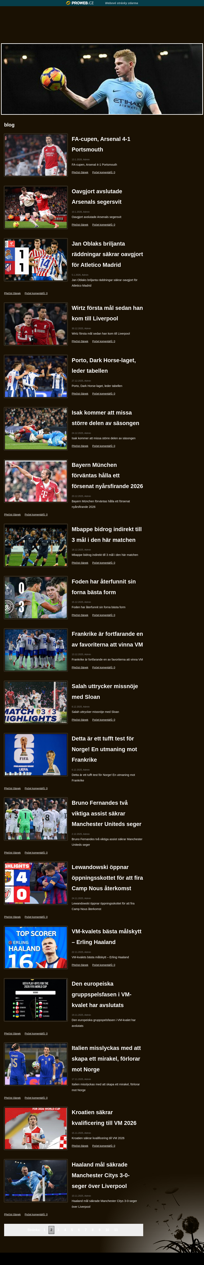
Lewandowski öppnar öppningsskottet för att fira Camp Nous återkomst (107, 877)
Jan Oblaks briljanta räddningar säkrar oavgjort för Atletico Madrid (107, 254)
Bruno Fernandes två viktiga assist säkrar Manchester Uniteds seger (106, 813)
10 (107, 1230)
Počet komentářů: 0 (103, 172)
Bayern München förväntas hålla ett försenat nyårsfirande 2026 (107, 475)
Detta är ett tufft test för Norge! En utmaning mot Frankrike (104, 749)
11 (116, 1230)
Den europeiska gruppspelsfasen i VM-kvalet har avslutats (101, 994)
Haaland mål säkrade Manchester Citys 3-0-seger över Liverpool (101, 1175)
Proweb (80, 3)
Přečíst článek (80, 172)
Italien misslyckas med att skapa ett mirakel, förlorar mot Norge (106, 1058)
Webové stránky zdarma (121, 3)
